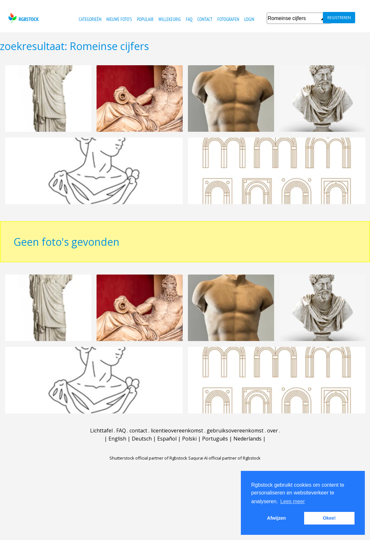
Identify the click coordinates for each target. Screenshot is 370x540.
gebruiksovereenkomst (235, 435)
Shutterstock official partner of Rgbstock (148, 463)
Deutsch (142, 443)
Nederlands (247, 443)
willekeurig (170, 19)
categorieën (90, 19)
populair (145, 19)
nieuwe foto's (119, 19)
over (272, 435)
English (117, 443)
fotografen (228, 19)
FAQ (189, 19)
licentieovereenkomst (177, 435)
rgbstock (23, 18)
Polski (189, 443)
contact (204, 19)
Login (249, 19)
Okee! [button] (329, 518)
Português (215, 443)
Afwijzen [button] (276, 518)
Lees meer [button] (292, 501)
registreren (339, 17)
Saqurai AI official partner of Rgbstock (224, 463)
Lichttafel (101, 435)
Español (167, 443)
